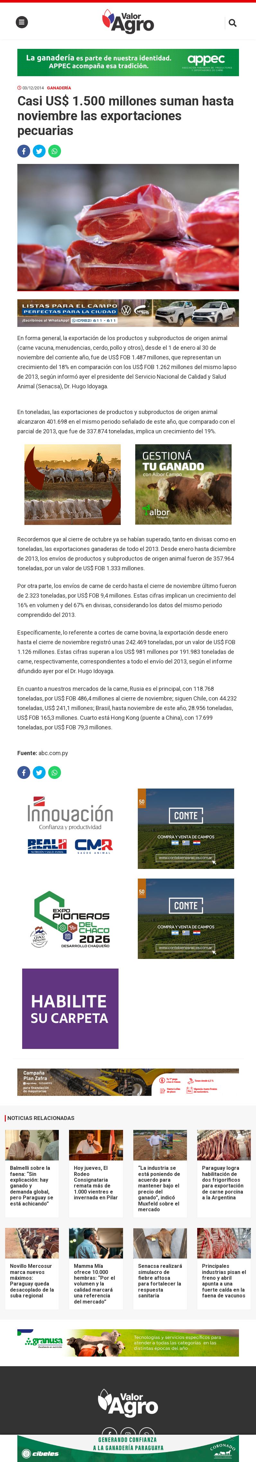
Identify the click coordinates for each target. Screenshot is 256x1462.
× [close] (232, 1438)
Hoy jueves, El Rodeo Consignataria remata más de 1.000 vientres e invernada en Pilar (96, 1183)
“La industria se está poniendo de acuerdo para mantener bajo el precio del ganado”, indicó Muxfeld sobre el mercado (159, 1189)
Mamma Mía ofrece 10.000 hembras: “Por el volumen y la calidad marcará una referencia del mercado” (94, 1283)
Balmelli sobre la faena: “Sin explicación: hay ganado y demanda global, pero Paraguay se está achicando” (31, 1185)
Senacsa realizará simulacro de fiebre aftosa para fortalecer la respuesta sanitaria (160, 1281)
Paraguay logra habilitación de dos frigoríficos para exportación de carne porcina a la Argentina (222, 1183)
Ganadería (59, 88)
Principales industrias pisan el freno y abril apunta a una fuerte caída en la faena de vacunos (224, 1281)
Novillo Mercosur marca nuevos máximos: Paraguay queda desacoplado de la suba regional (32, 1281)
